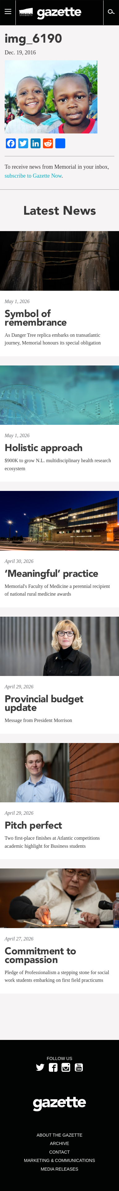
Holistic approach (44, 447)
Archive (59, 1143)
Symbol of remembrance (36, 318)
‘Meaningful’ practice (51, 573)
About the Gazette (59, 1135)
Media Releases (59, 1169)
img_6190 (33, 38)
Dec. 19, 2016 (20, 52)
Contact (59, 1152)
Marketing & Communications (59, 1160)
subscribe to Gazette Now (33, 176)
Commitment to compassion (40, 955)
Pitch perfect (33, 825)
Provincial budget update (44, 703)
